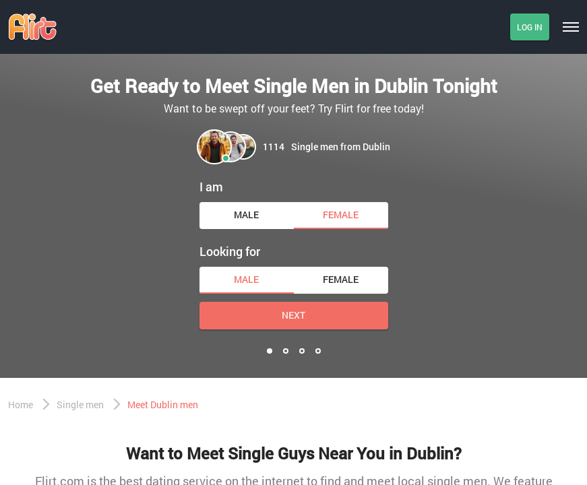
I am (211, 187)
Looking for (229, 251)
